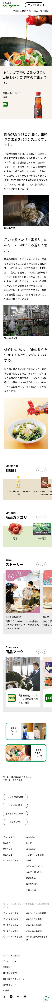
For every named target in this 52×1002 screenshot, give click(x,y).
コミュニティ (32, 849)
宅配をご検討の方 (22, 11)
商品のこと (16, 777)
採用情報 (7, 967)
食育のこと (7, 849)
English (6, 990)
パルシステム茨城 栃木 (13, 937)
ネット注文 (34, 5)
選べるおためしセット (15, 814)
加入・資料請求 (41, 11)
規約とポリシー (9, 985)
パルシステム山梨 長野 (36, 913)
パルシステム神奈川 (11, 919)
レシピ (29, 843)
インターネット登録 (35, 855)
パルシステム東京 (10, 913)
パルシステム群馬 (34, 919)
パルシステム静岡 (34, 931)
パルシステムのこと (11, 837)
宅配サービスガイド (35, 866)
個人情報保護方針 (10, 973)
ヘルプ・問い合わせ (35, 872)
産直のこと (7, 855)
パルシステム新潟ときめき (36, 938)
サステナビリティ (10, 860)
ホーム (6, 777)
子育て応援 (31, 890)
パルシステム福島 (34, 925)
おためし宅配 (15, 822)
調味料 (26, 777)
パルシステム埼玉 (10, 931)
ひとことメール (33, 878)
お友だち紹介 (32, 884)
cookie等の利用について (13, 979)
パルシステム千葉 (10, 925)
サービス (30, 860)
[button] (44, 470)
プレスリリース (9, 961)
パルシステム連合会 (11, 955)
